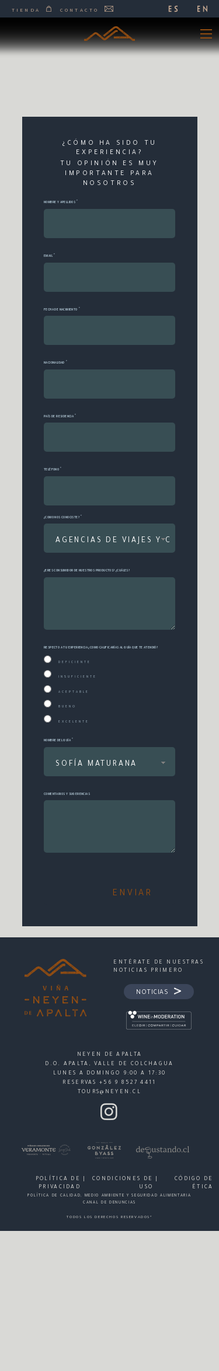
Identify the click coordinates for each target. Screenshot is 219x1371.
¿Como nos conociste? (61, 517)
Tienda (31, 9)
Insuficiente (77, 677)
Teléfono (51, 470)
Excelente (73, 722)
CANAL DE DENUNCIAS (109, 1203)
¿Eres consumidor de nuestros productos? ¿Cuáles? (87, 571)
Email (48, 256)
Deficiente (74, 662)
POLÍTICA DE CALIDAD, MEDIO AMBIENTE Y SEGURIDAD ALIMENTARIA (109, 1196)
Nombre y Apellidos (59, 202)
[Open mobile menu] (206, 34)
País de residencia (59, 416)
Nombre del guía (57, 740)
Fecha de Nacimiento (61, 310)
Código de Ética (194, 1184)
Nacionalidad (54, 363)
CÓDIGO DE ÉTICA (110, 1210)
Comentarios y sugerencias (67, 794)
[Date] (109, 330)
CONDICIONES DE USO (122, 1184)
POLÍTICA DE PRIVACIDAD (58, 1184)
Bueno (67, 707)
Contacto (86, 9)
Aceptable (73, 692)
